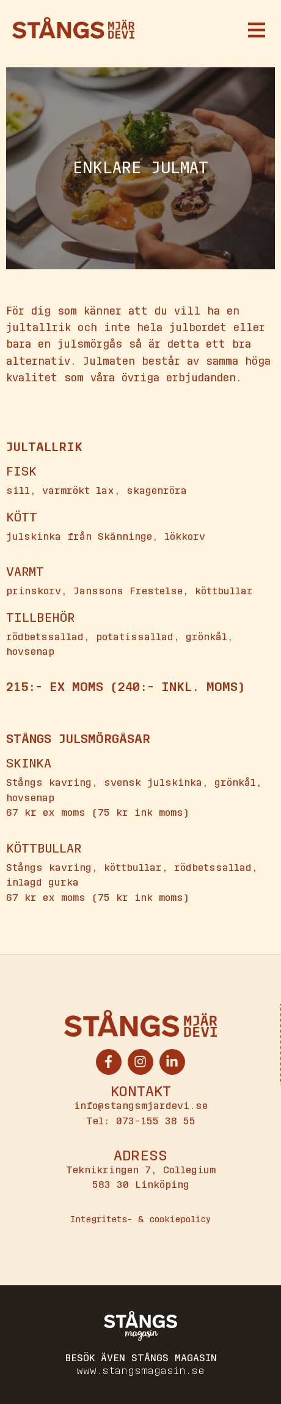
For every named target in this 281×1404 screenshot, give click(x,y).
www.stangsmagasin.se (140, 1370)
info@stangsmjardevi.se (141, 1105)
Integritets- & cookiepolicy (140, 1219)
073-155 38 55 (155, 1121)
